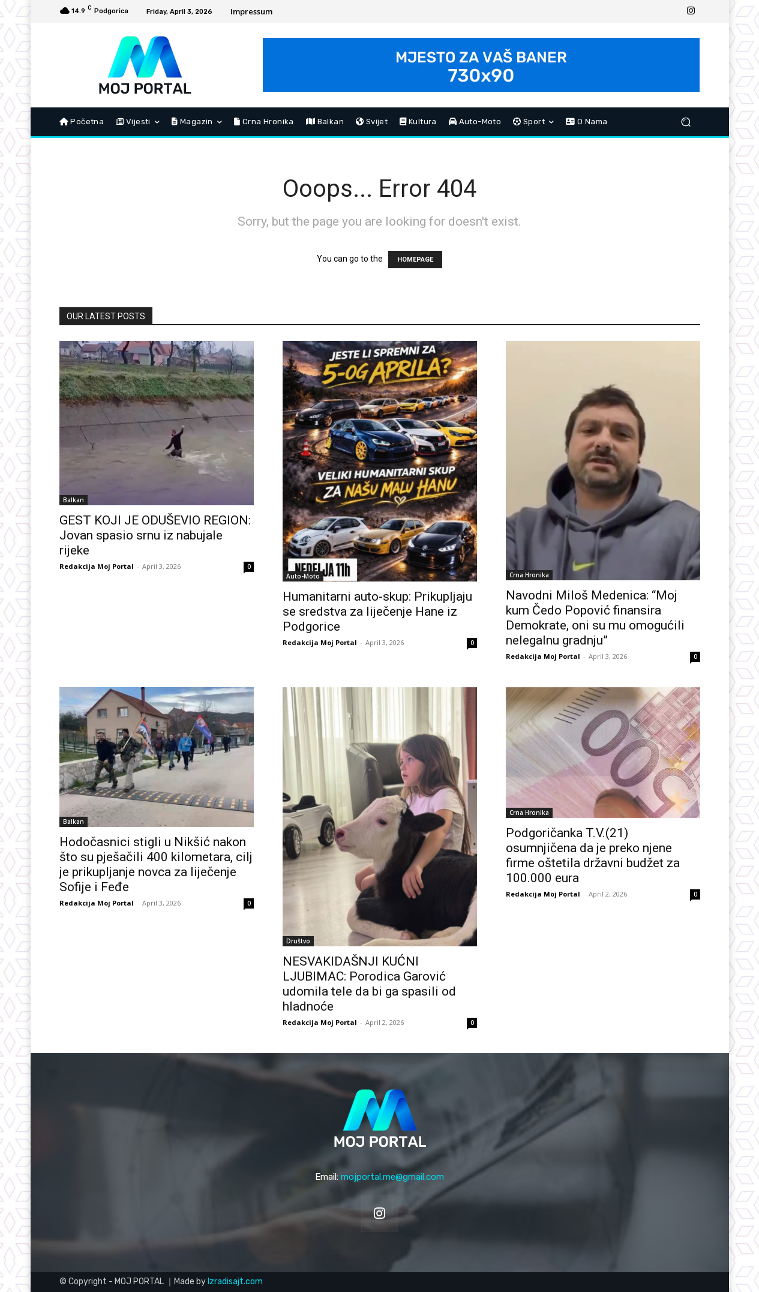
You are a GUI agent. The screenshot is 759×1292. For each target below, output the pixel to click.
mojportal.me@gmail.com (392, 1176)
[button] (686, 122)
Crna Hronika (529, 575)
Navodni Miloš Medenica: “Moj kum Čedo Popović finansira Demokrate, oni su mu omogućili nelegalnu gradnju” (595, 618)
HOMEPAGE (415, 259)
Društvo (298, 941)
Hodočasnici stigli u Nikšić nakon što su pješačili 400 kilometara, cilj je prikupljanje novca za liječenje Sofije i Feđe (156, 864)
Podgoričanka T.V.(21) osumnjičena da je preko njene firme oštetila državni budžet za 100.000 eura (593, 855)
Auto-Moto (303, 576)
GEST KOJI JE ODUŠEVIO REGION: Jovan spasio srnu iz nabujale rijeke (155, 535)
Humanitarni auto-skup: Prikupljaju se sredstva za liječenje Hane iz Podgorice (377, 611)
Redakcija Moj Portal (96, 566)
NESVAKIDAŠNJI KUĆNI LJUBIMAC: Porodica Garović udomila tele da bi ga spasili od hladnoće (369, 984)
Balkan (73, 500)
